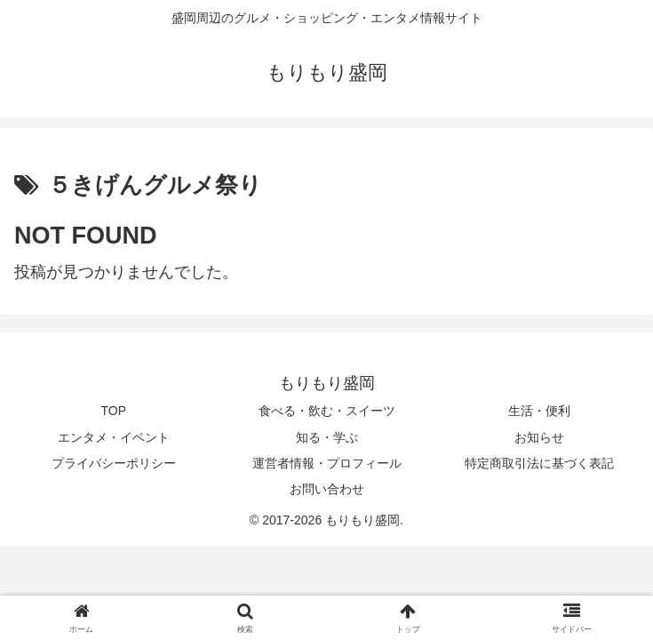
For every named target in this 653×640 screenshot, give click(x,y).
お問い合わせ (327, 489)
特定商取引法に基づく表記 (539, 463)
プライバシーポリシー (114, 463)
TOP (114, 411)
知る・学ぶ (327, 437)
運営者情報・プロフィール (327, 463)
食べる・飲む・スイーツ (327, 411)
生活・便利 (539, 411)
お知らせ (539, 437)
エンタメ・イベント (114, 437)
